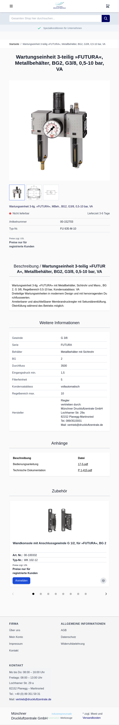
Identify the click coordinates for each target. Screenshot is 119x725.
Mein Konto (16, 637)
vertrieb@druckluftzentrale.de (33, 699)
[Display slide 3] (48, 594)
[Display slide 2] (41, 594)
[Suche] (106, 18)
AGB (64, 630)
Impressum (16, 643)
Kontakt (13, 650)
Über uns (14, 630)
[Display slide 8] (85, 594)
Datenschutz (68, 637)
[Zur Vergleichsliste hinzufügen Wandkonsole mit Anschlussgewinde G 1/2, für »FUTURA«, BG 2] (103, 581)
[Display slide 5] (63, 594)
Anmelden (21, 580)
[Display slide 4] (56, 594)
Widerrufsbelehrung (73, 643)
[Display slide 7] (78, 594)
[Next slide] (106, 594)
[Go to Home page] (59, 6)
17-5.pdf (83, 464)
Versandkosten (92, 717)
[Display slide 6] (70, 594)
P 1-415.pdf (85, 470)
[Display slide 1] (33, 594)
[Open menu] (11, 6)
